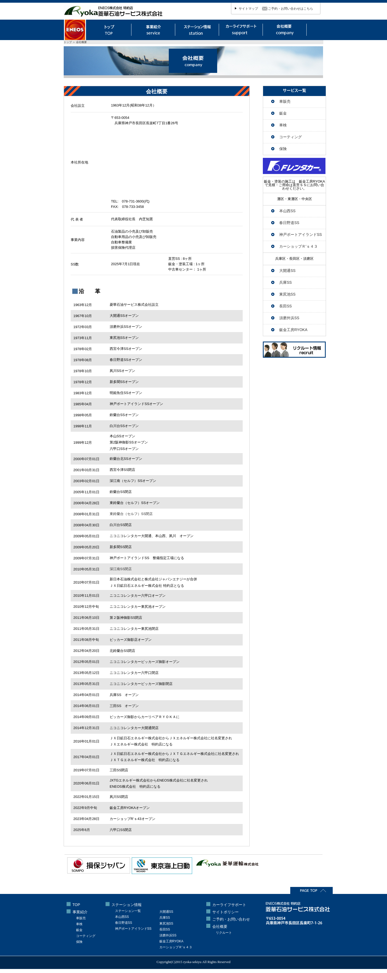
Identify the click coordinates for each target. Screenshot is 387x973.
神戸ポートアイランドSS (300, 234)
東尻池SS (287, 294)
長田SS (285, 306)
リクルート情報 (294, 350)
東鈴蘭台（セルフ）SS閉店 (131, 514)
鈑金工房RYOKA (293, 330)
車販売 (285, 101)
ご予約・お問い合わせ (231, 919)
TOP (76, 905)
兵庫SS (285, 282)
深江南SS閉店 (121, 569)
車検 (283, 125)
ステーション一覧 (128, 911)
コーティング (290, 137)
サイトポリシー (225, 912)
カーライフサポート (241, 30)
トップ (109, 30)
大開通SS (287, 270)
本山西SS (287, 211)
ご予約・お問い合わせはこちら (290, 8)
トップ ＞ (70, 42)
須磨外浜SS (289, 318)
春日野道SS (289, 223)
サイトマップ (248, 8)
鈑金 (283, 113)
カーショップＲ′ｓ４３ (298, 246)
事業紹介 (80, 912)
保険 (283, 149)
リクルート (224, 933)
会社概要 (285, 30)
